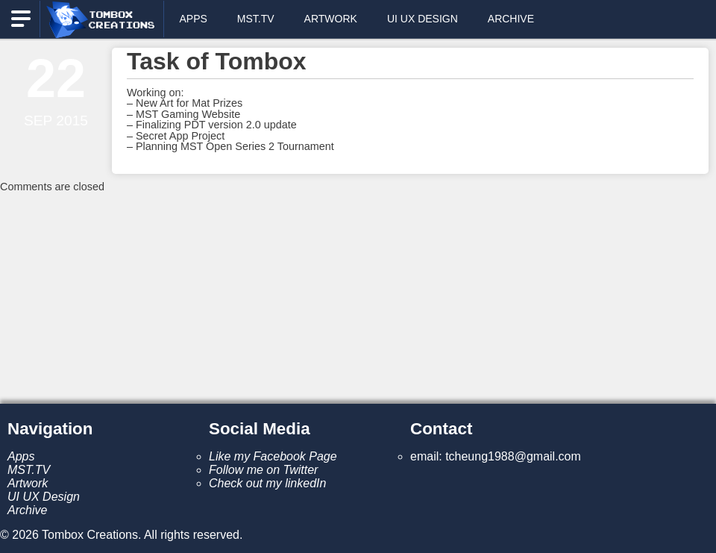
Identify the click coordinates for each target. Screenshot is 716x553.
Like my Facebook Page (273, 456)
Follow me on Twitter (263, 469)
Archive (511, 19)
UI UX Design (422, 19)
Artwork (330, 19)
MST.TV (255, 19)
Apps (193, 19)
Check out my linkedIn (267, 483)
